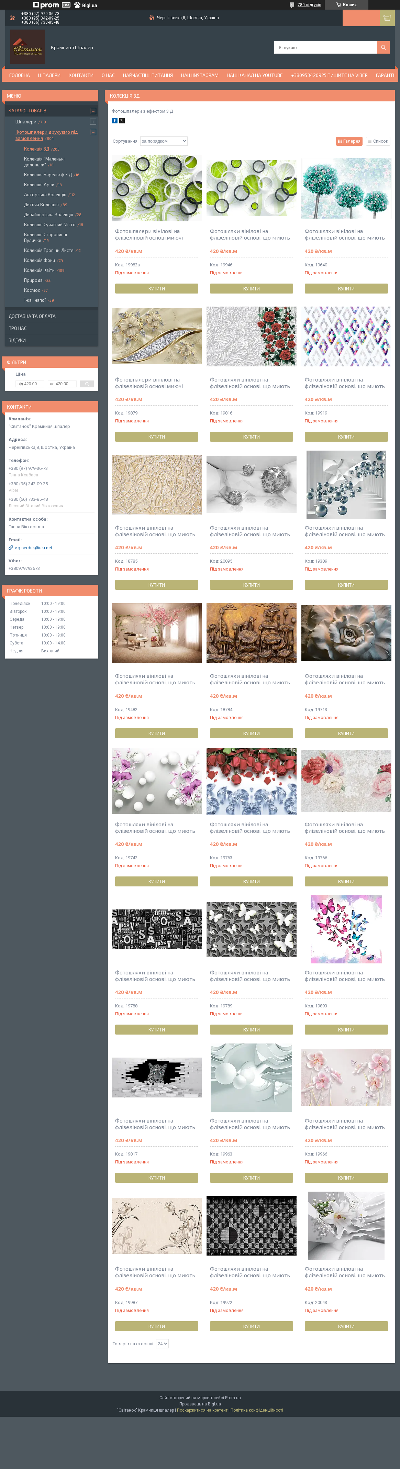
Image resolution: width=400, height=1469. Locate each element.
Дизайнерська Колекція (48, 214)
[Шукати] (383, 47)
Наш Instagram (200, 75)
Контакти (81, 75)
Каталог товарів (27, 110)
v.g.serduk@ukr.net (33, 547)
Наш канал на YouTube (255, 75)
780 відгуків (309, 4)
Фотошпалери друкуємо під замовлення (46, 135)
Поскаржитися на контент (202, 1410)
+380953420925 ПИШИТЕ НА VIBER (329, 75)
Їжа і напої (35, 300)
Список (380, 141)
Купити (156, 288)
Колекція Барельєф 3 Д (48, 174)
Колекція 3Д (36, 149)
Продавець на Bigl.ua (200, 1404)
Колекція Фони (39, 260)
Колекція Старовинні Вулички (45, 237)
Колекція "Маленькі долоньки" (44, 161)
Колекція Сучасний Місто (50, 224)
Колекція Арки (39, 184)
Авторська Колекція (45, 194)
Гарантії (386, 75)
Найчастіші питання (148, 75)
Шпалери (49, 75)
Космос (32, 290)
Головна (19, 75)
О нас (108, 75)
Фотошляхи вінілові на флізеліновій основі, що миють (250, 234)
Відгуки (17, 340)
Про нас (17, 328)
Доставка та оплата (32, 316)
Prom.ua (233, 1397)
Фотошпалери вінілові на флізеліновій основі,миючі (149, 234)
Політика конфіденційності (257, 1410)
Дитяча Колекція (41, 204)
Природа (33, 280)
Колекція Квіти (39, 270)
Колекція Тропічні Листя (49, 250)
